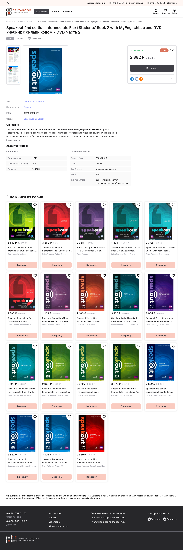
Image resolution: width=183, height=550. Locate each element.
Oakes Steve (60, 254)
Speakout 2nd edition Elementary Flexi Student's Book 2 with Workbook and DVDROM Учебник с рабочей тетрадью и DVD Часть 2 (91, 461)
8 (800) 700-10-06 (156, 3)
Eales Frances (48, 254)
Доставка (67, 12)
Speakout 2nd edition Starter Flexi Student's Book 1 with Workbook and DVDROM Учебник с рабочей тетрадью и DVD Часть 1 (125, 320)
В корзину (152, 68)
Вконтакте (170, 519)
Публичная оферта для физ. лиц (108, 517)
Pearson (27, 107)
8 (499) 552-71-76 (118, 3)
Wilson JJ (42, 101)
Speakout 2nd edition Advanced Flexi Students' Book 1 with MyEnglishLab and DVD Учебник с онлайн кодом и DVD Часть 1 (91, 320)
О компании (56, 513)
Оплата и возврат (59, 526)
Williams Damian (49, 395)
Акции (56, 12)
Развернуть (11, 140)
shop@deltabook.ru (96, 3)
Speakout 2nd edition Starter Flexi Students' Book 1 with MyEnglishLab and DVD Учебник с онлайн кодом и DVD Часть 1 (21, 390)
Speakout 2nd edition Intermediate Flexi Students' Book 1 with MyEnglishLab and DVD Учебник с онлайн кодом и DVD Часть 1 (56, 461)
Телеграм (154, 519)
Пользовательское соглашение (108, 513)
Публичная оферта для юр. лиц (107, 522)
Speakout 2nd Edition (34, 119)
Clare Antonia (30, 101)
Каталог (44, 12)
